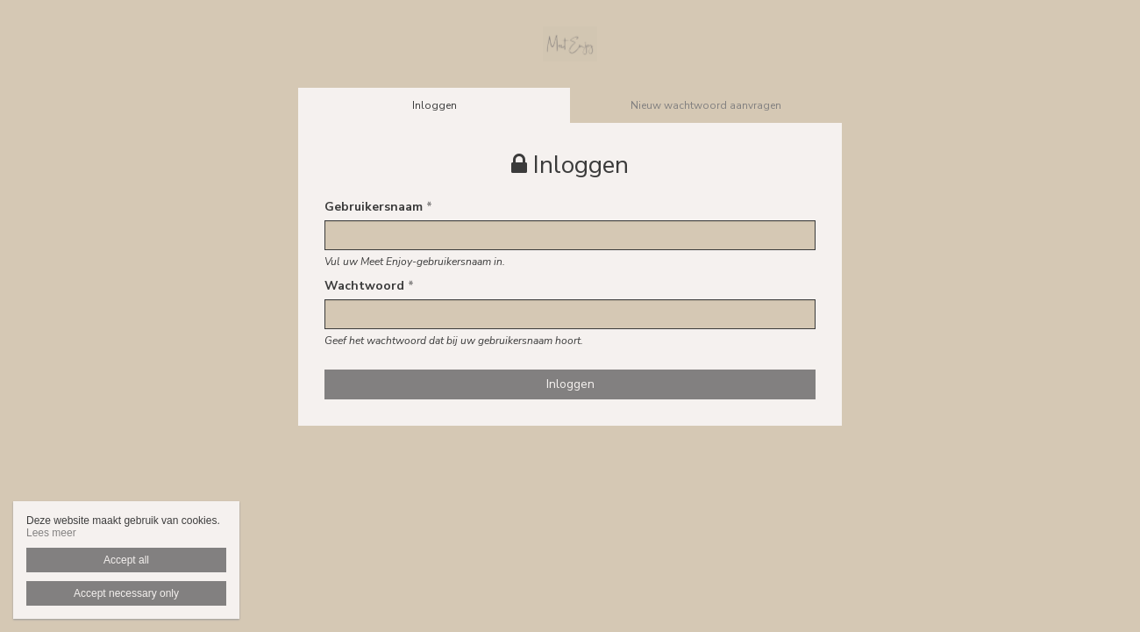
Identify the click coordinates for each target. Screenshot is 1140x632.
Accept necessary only (126, 593)
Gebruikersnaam (378, 206)
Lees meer (51, 533)
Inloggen (434, 105)
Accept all (126, 560)
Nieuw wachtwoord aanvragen (706, 105)
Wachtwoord (369, 285)
